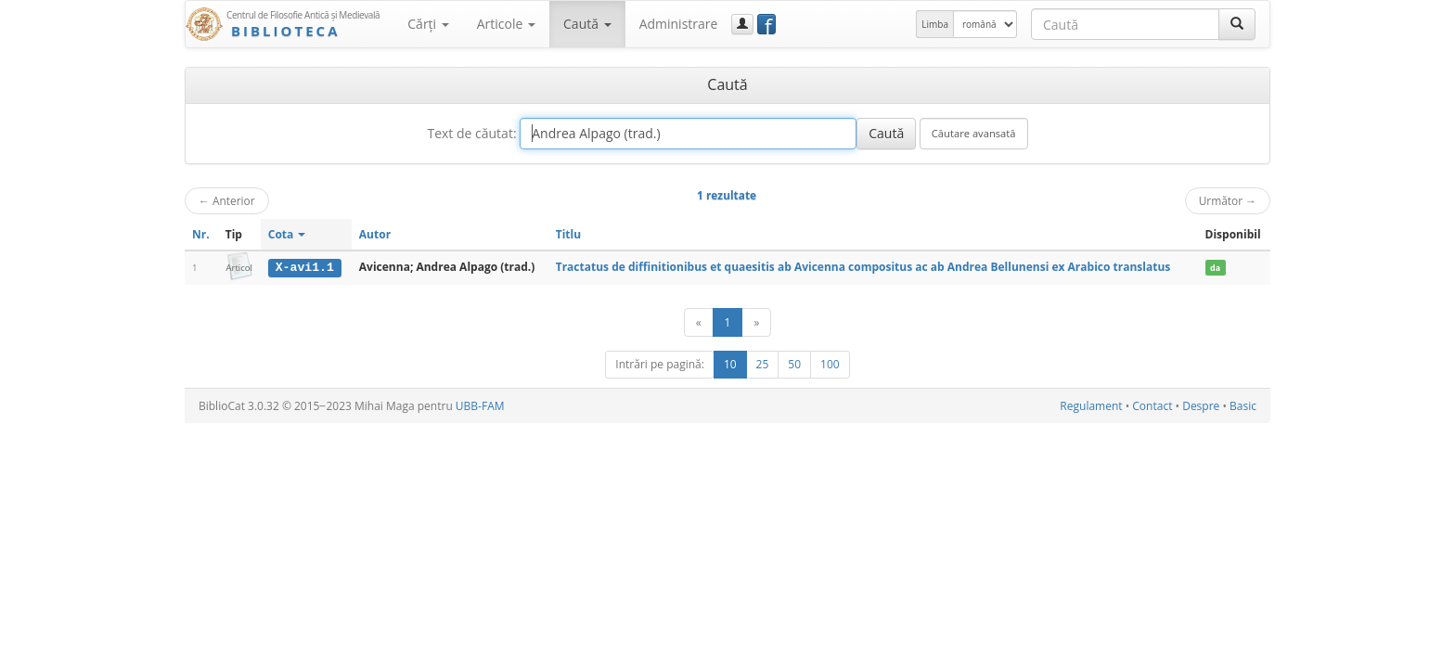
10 (730, 364)
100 (830, 364)
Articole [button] (506, 23)
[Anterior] (699, 322)
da (1215, 268)
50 (794, 364)
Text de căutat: (471, 133)
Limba (934, 24)
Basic (1243, 406)
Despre (1200, 406)
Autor (375, 234)
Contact (1152, 406)
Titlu (568, 234)
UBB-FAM (480, 406)
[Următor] (756, 322)
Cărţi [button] (427, 23)
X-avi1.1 (305, 267)
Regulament (1091, 406)
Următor (1227, 200)
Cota (287, 234)
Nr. (201, 234)
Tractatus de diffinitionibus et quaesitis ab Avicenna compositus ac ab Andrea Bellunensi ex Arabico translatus (863, 267)
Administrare (678, 23)
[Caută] (1236, 24)
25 (762, 364)
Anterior (227, 200)
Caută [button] (587, 23)
